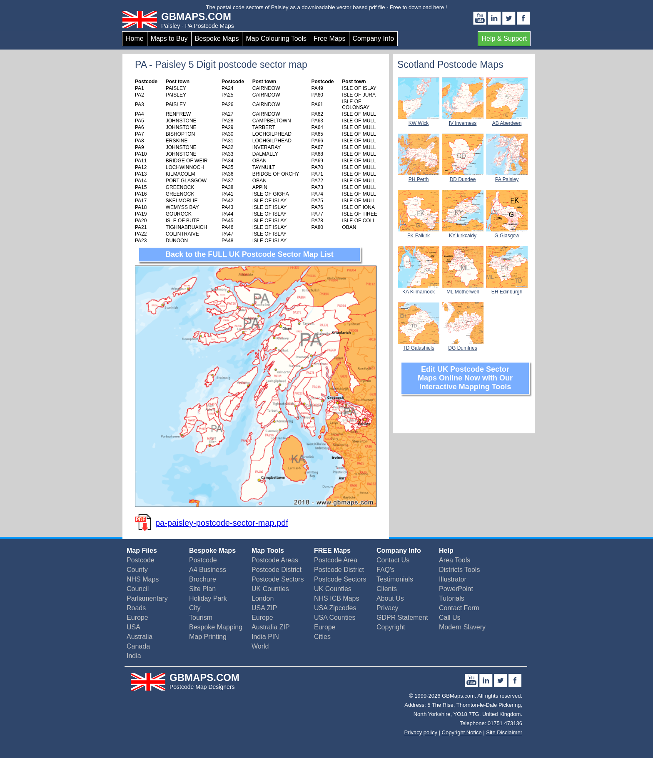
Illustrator (452, 579)
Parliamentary (147, 598)
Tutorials (451, 598)
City (195, 607)
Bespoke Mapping (215, 627)
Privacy (387, 607)
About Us (390, 598)
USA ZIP (264, 607)
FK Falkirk (418, 233)
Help (446, 550)
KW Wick (418, 120)
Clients (386, 588)
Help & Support (504, 38)
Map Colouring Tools (276, 38)
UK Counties (270, 588)
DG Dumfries (463, 345)
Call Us (450, 617)
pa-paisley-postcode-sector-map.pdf (221, 522)
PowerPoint (456, 588)
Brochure (202, 579)
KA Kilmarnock (418, 289)
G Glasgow (507, 233)
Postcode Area (335, 560)
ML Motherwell (463, 289)
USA (133, 627)
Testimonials (394, 579)
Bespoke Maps (217, 38)
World (260, 646)
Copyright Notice (462, 732)
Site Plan (202, 588)
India (134, 655)
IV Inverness (463, 120)
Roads (136, 607)
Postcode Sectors (278, 579)
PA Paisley (507, 176)
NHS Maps (143, 579)
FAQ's (385, 569)
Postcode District (277, 569)
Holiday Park (208, 598)
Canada (138, 646)
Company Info (373, 38)
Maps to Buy (169, 38)
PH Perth (418, 176)
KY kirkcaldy (463, 233)
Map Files (142, 550)
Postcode (141, 560)
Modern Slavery (462, 627)
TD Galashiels (418, 345)
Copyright (390, 627)
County (137, 569)
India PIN (265, 636)
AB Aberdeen (507, 120)
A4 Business (207, 569)
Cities (322, 636)
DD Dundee (463, 176)
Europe (137, 617)
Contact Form (459, 607)
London (263, 598)
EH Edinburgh (507, 289)
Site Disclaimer (504, 732)
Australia (139, 636)
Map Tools (268, 550)
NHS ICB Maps (336, 598)
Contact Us (392, 560)
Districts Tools (459, 569)
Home (135, 38)
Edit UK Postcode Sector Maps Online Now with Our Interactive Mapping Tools (465, 378)
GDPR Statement (402, 617)
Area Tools (454, 560)
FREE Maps (332, 550)
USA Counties (335, 617)
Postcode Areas (275, 560)
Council (138, 588)
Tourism (200, 617)
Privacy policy (420, 732)
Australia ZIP (271, 627)
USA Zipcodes (335, 607)
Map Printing (208, 636)
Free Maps (329, 38)
